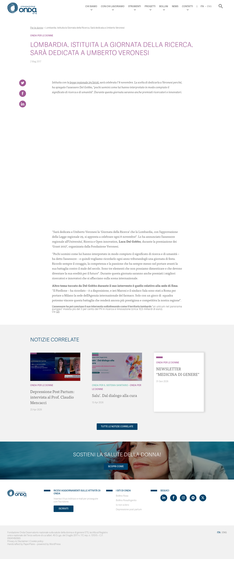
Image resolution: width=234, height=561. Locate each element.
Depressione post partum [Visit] (129, 509)
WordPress (55, 544)
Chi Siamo (91, 6)
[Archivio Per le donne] (33, 353)
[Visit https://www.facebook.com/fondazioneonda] (173, 498)
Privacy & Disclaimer (17, 541)
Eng (209, 6)
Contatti (187, 6)
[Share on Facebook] (22, 93)
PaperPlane (29, 544)
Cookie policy (36, 541)
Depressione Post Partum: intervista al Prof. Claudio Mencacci (52, 397)
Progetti (150, 6)
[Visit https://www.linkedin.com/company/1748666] (164, 498)
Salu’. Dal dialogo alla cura (114, 395)
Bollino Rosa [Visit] (122, 495)
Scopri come (116, 466)
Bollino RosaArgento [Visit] (126, 500)
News (175, 6)
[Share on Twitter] (22, 83)
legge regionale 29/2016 (84, 82)
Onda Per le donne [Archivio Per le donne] (41, 35)
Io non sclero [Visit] (122, 505)
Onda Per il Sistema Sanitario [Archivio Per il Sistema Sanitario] (110, 385)
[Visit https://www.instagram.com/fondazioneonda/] (183, 498)
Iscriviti (63, 508)
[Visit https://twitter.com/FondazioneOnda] (203, 498)
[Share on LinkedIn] (22, 104)
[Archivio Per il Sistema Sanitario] (95, 353)
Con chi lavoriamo (112, 6)
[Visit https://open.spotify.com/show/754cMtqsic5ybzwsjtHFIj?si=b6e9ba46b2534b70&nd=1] (193, 498)
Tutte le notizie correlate (117, 426)
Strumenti (134, 6)
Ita (202, 6)
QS (57, 311)
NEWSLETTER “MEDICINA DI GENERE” (177, 371)
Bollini (163, 6)
